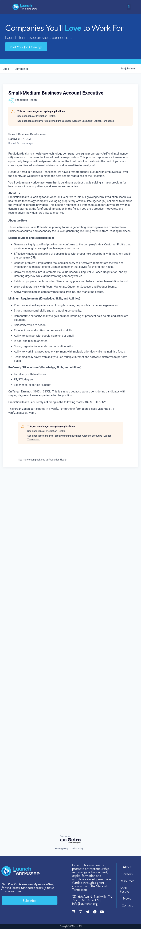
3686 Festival (125, 889)
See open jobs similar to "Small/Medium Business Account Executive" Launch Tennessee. (66, 120)
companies (21, 68)
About (127, 866)
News (127, 898)
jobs (6, 68)
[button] (129, 7)
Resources (127, 880)
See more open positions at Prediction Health (42, 459)
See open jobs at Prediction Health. (36, 116)
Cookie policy (77, 848)
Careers (127, 873)
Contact (127, 905)
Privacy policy (61, 848)
